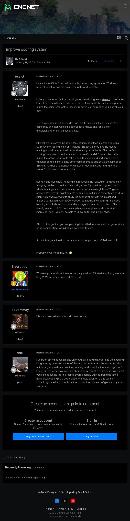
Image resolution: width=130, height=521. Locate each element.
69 (20, 339)
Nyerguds (19, 266)
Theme (49, 508)
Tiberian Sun (44, 62)
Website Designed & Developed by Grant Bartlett (65, 492)
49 (20, 106)
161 (20, 382)
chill (19, 353)
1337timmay (19, 310)
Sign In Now (92, 436)
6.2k (20, 296)
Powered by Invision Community (65, 516)
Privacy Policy (65, 508)
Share (92, 61)
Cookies (81, 508)
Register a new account (38, 436)
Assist (23, 58)
